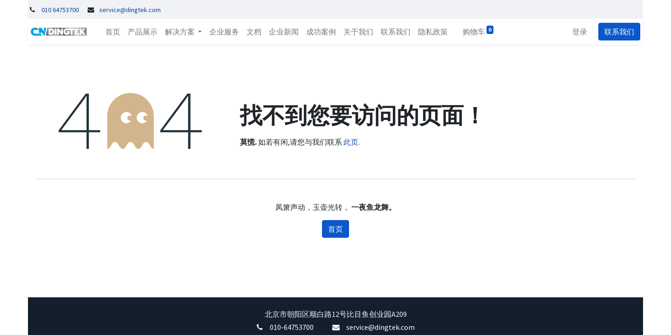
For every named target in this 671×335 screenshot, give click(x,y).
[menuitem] (110, 31)
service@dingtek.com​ (130, 10)
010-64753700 (292, 327)
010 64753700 (60, 10)
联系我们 (622, 31)
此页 (350, 142)
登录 (582, 31)
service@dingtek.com (380, 327)
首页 (335, 229)
